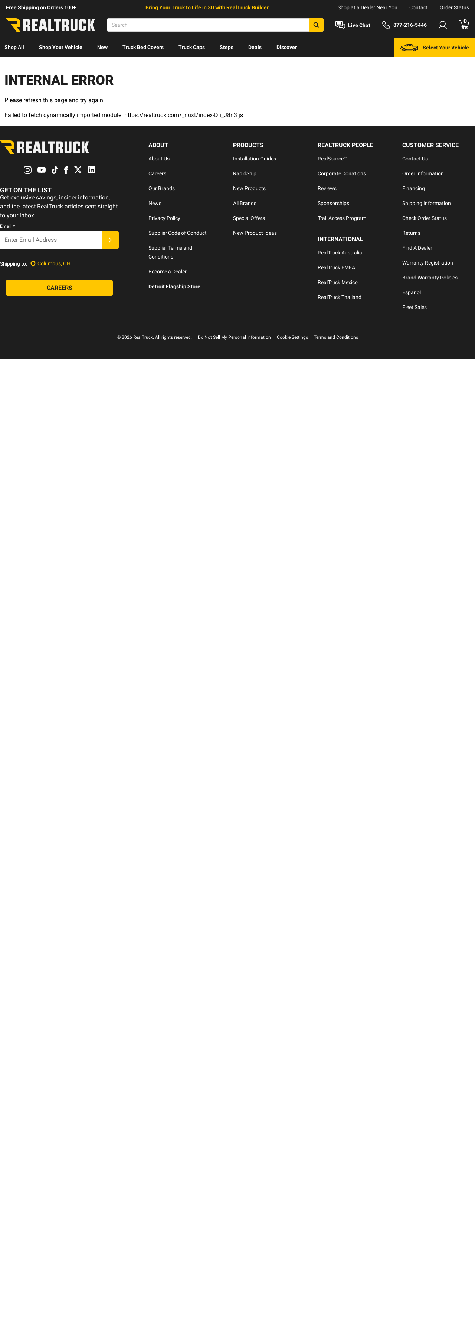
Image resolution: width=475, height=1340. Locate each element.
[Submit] (110, 240)
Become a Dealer (167, 272)
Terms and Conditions (336, 337)
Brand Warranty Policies (430, 277)
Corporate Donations (342, 173)
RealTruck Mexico (338, 282)
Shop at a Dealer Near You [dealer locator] (367, 7)
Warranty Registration (427, 263)
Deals (255, 47)
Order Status (454, 7)
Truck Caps (191, 47)
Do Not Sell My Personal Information (234, 337)
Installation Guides (254, 159)
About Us (159, 159)
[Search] (215, 25)
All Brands (244, 203)
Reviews (327, 188)
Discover (286, 47)
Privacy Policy (164, 218)
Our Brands (161, 188)
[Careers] (59, 288)
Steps (226, 47)
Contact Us (415, 159)
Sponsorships (333, 203)
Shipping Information (426, 203)
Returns (411, 233)
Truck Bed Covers (143, 47)
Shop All (14, 47)
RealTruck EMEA (336, 267)
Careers (157, 173)
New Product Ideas (255, 233)
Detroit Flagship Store (174, 286)
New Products (249, 188)
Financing (413, 188)
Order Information (423, 173)
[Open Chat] (352, 25)
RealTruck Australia (340, 253)
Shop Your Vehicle (60, 47)
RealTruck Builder (247, 7)
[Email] (51, 240)
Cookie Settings (292, 337)
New (102, 47)
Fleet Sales (414, 307)
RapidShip (244, 173)
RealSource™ (332, 159)
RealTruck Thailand (339, 297)
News (154, 203)
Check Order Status (424, 218)
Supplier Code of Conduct (177, 233)
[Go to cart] (464, 25)
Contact (418, 7)
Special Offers (249, 218)
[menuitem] (14, 47)
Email (7, 226)
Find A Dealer (417, 248)
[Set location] (50, 263)
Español (411, 292)
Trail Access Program (342, 218)
